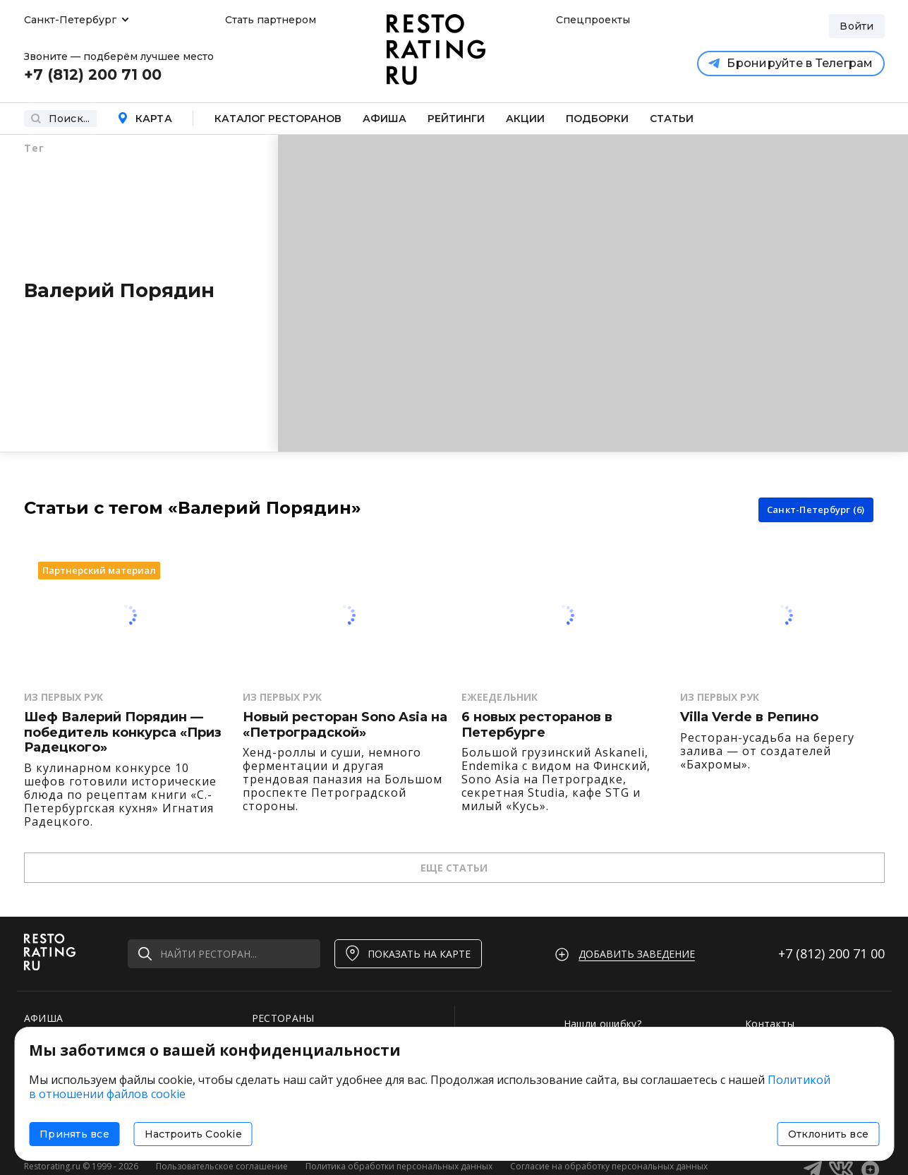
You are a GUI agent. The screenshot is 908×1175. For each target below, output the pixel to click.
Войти (856, 26)
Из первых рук (63, 697)
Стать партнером (270, 19)
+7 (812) (831, 953)
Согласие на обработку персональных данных (609, 1166)
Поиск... (60, 118)
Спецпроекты (591, 19)
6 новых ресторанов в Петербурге (536, 725)
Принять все (74, 1134)
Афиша (384, 118)
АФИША (43, 1018)
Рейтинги (456, 118)
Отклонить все (828, 1134)
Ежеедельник (499, 697)
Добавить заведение (637, 953)
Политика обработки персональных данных (398, 1166)
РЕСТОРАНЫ (283, 1018)
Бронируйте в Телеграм (790, 63)
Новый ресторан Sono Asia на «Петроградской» (345, 725)
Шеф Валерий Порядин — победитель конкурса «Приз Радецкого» (123, 732)
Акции (525, 118)
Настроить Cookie (193, 1134)
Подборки (597, 118)
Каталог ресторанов (277, 118)
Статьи (672, 118)
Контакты (769, 1023)
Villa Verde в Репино (749, 717)
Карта (144, 118)
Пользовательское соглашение (222, 1166)
